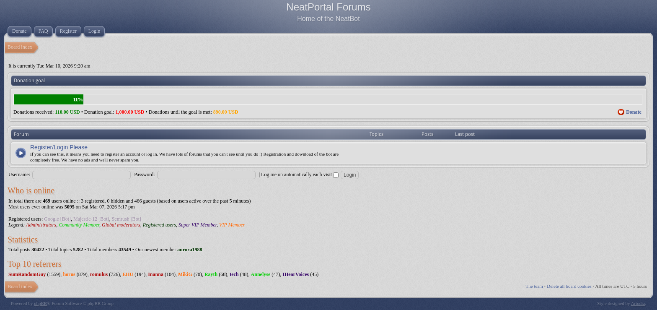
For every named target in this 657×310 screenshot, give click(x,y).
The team (534, 286)
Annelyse (261, 274)
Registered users (159, 225)
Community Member (79, 225)
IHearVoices (295, 274)
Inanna (155, 274)
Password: (144, 174)
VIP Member (232, 225)
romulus (99, 274)
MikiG (185, 274)
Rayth (210, 274)
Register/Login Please (59, 147)
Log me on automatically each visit (300, 174)
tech (234, 274)
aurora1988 (189, 250)
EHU (127, 274)
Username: (19, 174)
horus (69, 274)
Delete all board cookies (569, 286)
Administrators (41, 225)
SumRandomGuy (27, 274)
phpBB (40, 303)
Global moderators (121, 225)
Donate (633, 112)
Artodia (638, 303)
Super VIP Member (197, 225)
